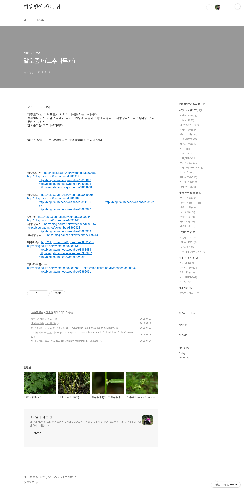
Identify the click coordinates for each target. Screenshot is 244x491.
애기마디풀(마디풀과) (43, 323)
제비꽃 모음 (188, 177)
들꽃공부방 (187, 232)
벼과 (185, 148)
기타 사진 (186, 287)
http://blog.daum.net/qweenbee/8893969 (66, 187)
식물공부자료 (188, 237)
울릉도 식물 (188, 207)
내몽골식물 (187, 226)
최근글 (182, 313)
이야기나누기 (188, 257)
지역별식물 (190, 192)
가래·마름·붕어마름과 (192, 167)
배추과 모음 (188, 144)
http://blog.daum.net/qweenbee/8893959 (65, 231)
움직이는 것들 (189, 267)
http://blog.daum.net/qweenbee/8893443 (53, 220)
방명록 (41, 20)
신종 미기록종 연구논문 (193, 251)
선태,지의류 (188, 158)
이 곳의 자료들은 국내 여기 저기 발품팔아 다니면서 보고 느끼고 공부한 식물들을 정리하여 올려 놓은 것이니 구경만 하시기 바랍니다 (85, 424)
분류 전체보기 (192, 104)
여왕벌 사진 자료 (190, 293)
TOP (217, 479)
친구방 (185, 282)
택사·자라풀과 (189, 163)
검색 (209, 7)
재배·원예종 (188, 186)
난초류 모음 (188, 182)
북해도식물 (188, 217)
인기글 (192, 313)
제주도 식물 (190, 202)
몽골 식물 (187, 212)
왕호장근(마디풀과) (42, 318)
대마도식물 (187, 221)
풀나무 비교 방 (189, 242)
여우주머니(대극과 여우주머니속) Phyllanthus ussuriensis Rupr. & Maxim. (73, 327)
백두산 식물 (188, 198)
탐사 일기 (187, 263)
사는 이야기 (188, 277)
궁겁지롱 (187, 247)
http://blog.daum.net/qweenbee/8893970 (65, 209)
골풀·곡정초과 (189, 139)
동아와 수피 (188, 134)
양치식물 (187, 172)
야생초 (49, 312)
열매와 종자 (188, 129)
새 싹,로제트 (189, 125)
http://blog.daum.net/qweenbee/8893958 (65, 183)
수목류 (187, 120)
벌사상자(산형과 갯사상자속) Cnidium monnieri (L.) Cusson (64, 340)
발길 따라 (187, 272)
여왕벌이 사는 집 (42, 7)
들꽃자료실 (37, 312)
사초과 (186, 153)
